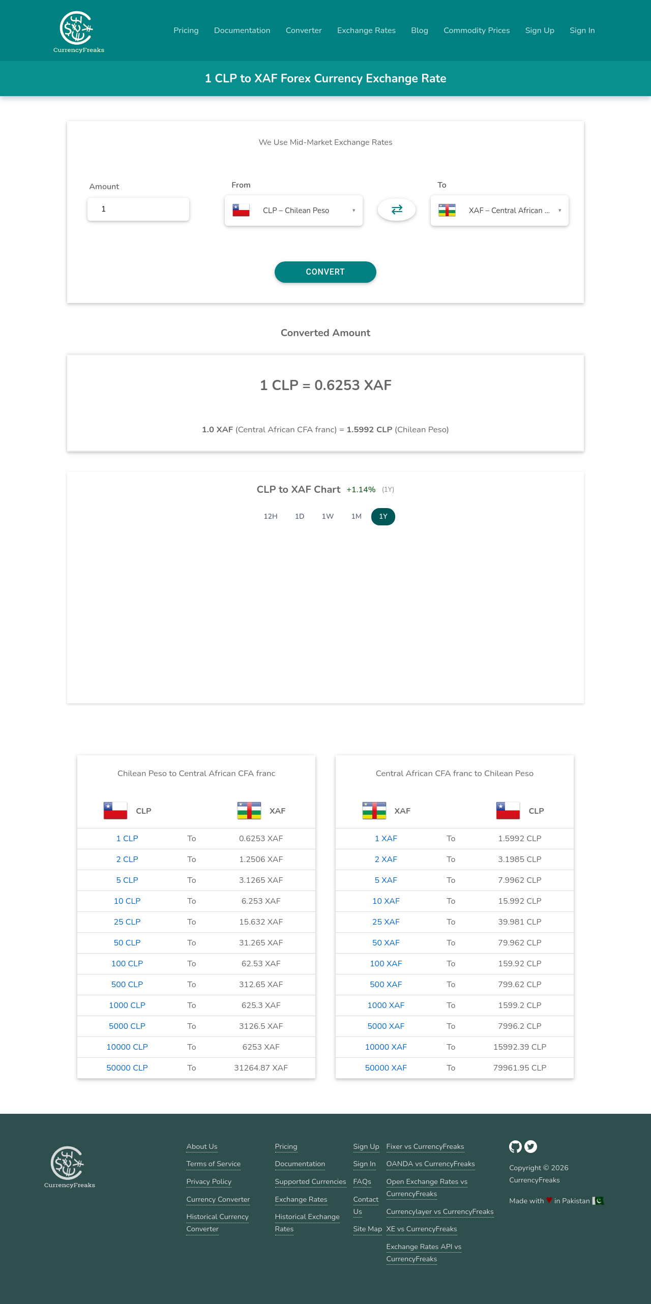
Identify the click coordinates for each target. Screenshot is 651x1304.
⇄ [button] (397, 209)
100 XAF (386, 963)
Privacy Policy (208, 1181)
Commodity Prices (476, 30)
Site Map (367, 1229)
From (240, 185)
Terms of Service (213, 1164)
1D (300, 516)
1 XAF (386, 838)
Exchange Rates (366, 30)
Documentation (242, 30)
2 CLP (127, 859)
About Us (201, 1146)
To (442, 185)
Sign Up (540, 30)
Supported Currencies (310, 1181)
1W (328, 516)
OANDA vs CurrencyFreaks (431, 1164)
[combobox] (294, 210)
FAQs (362, 1181)
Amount (104, 186)
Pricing (186, 30)
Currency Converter (218, 1199)
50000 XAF (386, 1068)
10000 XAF (386, 1047)
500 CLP (127, 984)
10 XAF (386, 901)
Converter (304, 30)
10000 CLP (127, 1047)
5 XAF (386, 880)
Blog (419, 30)
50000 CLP (127, 1068)
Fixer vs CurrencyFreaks (425, 1146)
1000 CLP (127, 1005)
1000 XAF (385, 1005)
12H (270, 516)
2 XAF (386, 859)
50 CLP (126, 943)
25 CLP (126, 922)
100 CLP (127, 963)
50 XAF (386, 943)
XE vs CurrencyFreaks (422, 1229)
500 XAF (386, 984)
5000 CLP (127, 1026)
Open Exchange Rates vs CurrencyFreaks (427, 1187)
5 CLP (127, 880)
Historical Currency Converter (217, 1222)
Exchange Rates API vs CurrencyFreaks (424, 1252)
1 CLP (127, 838)
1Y (383, 516)
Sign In (582, 30)
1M (356, 516)
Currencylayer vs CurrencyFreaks (440, 1211)
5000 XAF (385, 1026)
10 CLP (126, 901)
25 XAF (386, 922)
